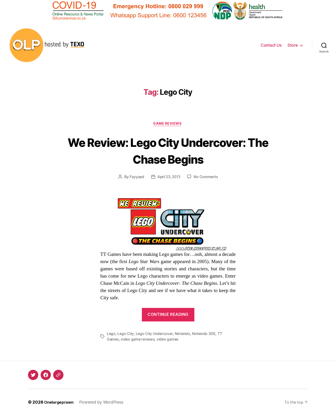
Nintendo (184, 334)
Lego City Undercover (155, 334)
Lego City (126, 334)
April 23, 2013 (169, 177)
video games (169, 340)
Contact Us (271, 45)
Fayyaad (136, 177)
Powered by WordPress (104, 402)
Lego (111, 334)
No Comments (206, 177)
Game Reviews (168, 124)
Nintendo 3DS (205, 334)
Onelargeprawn (60, 402)
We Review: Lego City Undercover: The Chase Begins (168, 150)
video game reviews (138, 340)
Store (292, 45)
